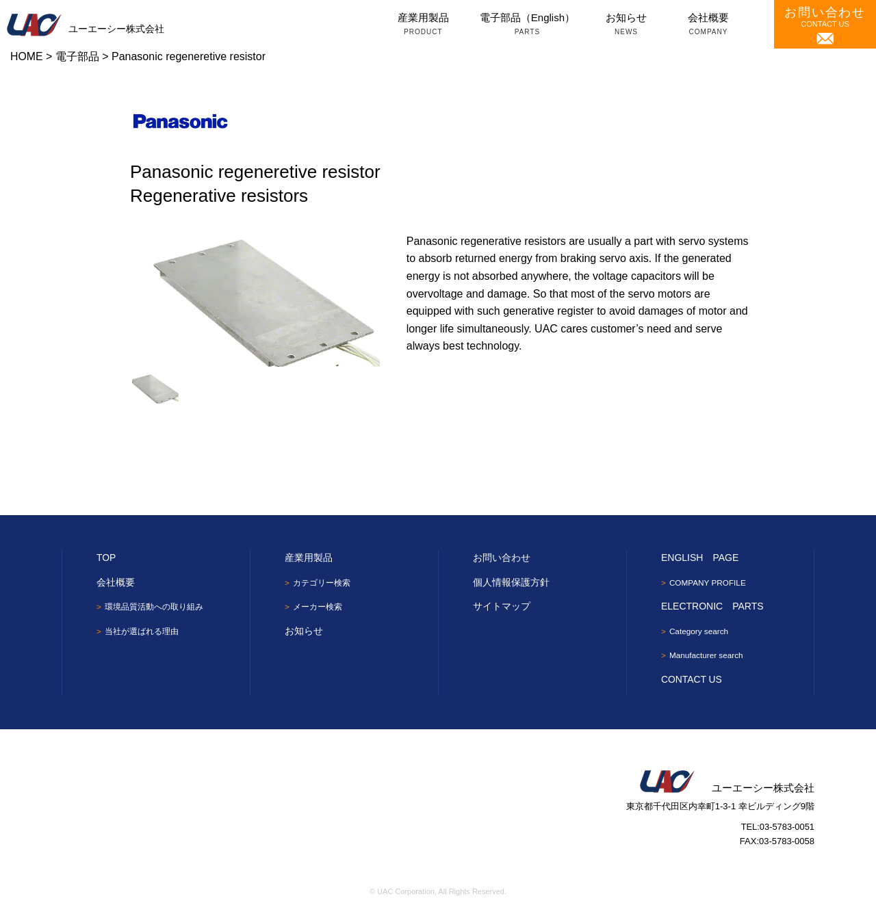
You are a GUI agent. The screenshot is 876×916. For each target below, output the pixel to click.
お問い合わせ (501, 557)
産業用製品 (423, 25)
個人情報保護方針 (511, 582)
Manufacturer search (707, 657)
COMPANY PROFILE (708, 583)
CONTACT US (825, 24)
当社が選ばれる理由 (142, 632)
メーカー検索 (317, 607)
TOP (106, 557)
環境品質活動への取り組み (154, 607)
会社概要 (708, 25)
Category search (699, 632)
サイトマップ (501, 606)
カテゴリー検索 (321, 583)
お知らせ (626, 25)
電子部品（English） (527, 25)
